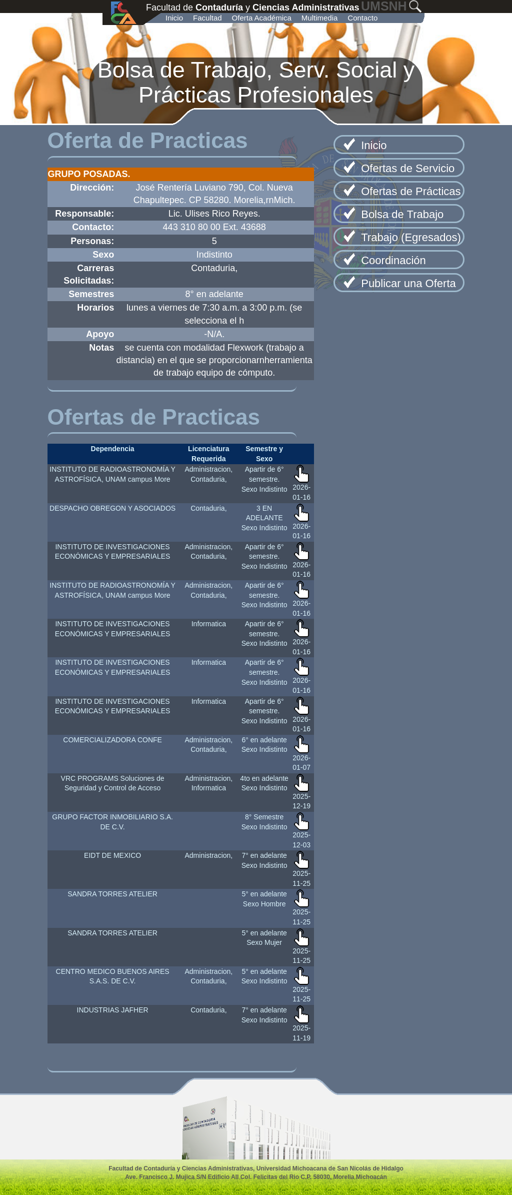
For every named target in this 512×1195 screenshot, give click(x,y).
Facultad (207, 18)
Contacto (363, 18)
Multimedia (320, 18)
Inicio (174, 18)
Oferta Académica (262, 18)
